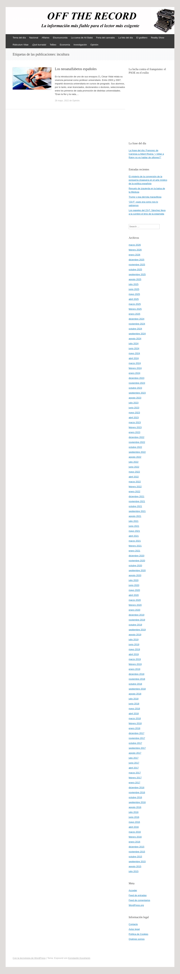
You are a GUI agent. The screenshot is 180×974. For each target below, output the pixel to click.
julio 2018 (134, 698)
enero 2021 (134, 550)
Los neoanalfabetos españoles (76, 69)
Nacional (33, 37)
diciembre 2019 (136, 615)
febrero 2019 (135, 664)
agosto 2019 (135, 634)
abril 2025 (134, 299)
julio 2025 (134, 284)
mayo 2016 (134, 822)
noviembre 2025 (137, 264)
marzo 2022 (135, 481)
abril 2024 (134, 358)
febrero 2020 (135, 605)
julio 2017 (134, 758)
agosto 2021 (135, 516)
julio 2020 (134, 580)
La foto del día (125, 37)
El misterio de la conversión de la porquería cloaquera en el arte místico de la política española (148, 180)
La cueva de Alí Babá (82, 37)
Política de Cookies (138, 934)
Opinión (94, 44)
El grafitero (141, 37)
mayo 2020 (134, 590)
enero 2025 (134, 314)
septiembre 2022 (137, 452)
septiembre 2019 (137, 629)
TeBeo (53, 44)
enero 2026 (134, 254)
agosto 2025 (135, 279)
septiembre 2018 (137, 689)
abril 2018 (134, 713)
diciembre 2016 (136, 787)
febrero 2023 (135, 427)
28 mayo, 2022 (62, 100)
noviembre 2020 (137, 560)
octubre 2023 (135, 388)
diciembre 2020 (136, 555)
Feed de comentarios (139, 900)
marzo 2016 (135, 832)
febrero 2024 (135, 368)
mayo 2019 (134, 649)
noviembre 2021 (137, 501)
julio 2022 (134, 462)
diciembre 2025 (136, 259)
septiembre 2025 (137, 274)
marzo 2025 (135, 304)
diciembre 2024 (136, 319)
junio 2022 (134, 467)
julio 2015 (134, 871)
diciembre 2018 (136, 674)
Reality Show (157, 37)
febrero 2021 (135, 545)
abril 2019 (134, 654)
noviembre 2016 (137, 792)
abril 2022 (134, 476)
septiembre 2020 (137, 570)
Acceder (133, 890)
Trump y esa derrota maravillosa (145, 197)
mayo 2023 (134, 412)
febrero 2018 (135, 723)
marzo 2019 (135, 659)
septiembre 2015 (137, 861)
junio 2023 (134, 407)
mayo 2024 (134, 353)
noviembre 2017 (137, 738)
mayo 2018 (134, 708)
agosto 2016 (135, 807)
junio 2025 (134, 289)
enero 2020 (134, 610)
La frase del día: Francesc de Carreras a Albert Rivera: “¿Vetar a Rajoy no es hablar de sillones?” (146, 154)
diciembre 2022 (136, 437)
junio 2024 (134, 348)
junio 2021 (134, 526)
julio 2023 (134, 402)
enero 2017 (134, 782)
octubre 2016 (135, 797)
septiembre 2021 (137, 511)
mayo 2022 (134, 471)
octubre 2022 (135, 447)
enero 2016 (134, 841)
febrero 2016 (135, 837)
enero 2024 (134, 373)
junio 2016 (134, 817)
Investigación (80, 44)
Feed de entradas (138, 895)
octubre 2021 (135, 506)
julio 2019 (134, 639)
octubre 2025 (135, 269)
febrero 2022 (135, 486)
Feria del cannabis (105, 37)
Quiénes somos (136, 939)
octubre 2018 (135, 684)
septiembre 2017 (137, 748)
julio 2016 (134, 812)
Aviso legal (134, 929)
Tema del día (19, 37)
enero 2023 (134, 432)
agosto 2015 (135, 866)
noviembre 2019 (137, 619)
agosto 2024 (135, 338)
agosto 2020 (135, 575)
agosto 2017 (135, 753)
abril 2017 (134, 767)
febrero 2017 (135, 777)
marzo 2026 (135, 244)
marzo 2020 (135, 600)
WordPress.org (136, 905)
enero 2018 (134, 728)
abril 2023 (134, 417)
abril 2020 (134, 595)
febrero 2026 (135, 249)
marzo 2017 (135, 772)
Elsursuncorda (60, 37)
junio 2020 (134, 585)
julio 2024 (134, 343)
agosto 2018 (135, 693)
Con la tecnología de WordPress (29, 958)
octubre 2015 (135, 856)
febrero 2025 (135, 309)
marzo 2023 (135, 422)
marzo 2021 (135, 541)
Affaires (45, 37)
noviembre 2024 (137, 323)
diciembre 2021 (136, 496)
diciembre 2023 (136, 378)
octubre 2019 (135, 624)
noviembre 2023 (137, 383)
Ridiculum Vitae (20, 44)
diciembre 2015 (136, 846)
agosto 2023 (135, 397)
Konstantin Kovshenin (79, 958)
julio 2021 (134, 521)
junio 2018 (134, 703)
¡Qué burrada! (39, 44)
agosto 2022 (135, 457)
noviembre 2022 (137, 442)
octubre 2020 (135, 565)
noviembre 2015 (137, 851)
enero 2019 (134, 669)
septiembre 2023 (137, 393)
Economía (65, 44)
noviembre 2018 (137, 679)
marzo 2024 (135, 363)
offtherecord (27, 19)
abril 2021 (134, 536)
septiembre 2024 (137, 333)
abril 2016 (134, 827)
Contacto (133, 924)
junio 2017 (134, 763)
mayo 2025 (134, 294)
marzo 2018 (135, 718)
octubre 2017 (135, 743)
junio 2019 (134, 644)
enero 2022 (134, 491)
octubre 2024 (135, 328)
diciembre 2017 (136, 733)
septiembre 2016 (137, 802)
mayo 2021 (134, 531)
